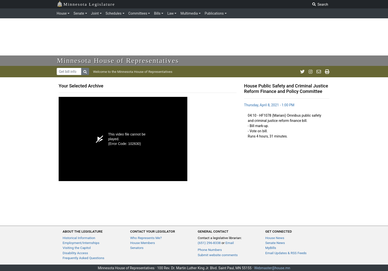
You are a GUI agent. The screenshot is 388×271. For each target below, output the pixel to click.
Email (229, 243)
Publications (214, 13)
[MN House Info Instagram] (311, 71)
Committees (137, 13)
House (62, 13)
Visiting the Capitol (77, 248)
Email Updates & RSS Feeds (286, 253)
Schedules (113, 13)
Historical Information (79, 238)
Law (170, 13)
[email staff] (319, 71)
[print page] (327, 71)
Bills (157, 13)
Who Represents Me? (146, 238)
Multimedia (189, 13)
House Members (142, 243)
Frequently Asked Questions (83, 258)
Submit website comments (218, 255)
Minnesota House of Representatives (118, 60)
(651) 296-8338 (209, 243)
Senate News (275, 243)
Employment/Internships (81, 243)
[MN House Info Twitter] (302, 71)
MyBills (270, 248)
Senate (78, 13)
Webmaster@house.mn (272, 268)
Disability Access (75, 253)
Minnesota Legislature (86, 4)
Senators (137, 248)
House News (274, 238)
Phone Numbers (210, 250)
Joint (95, 13)
